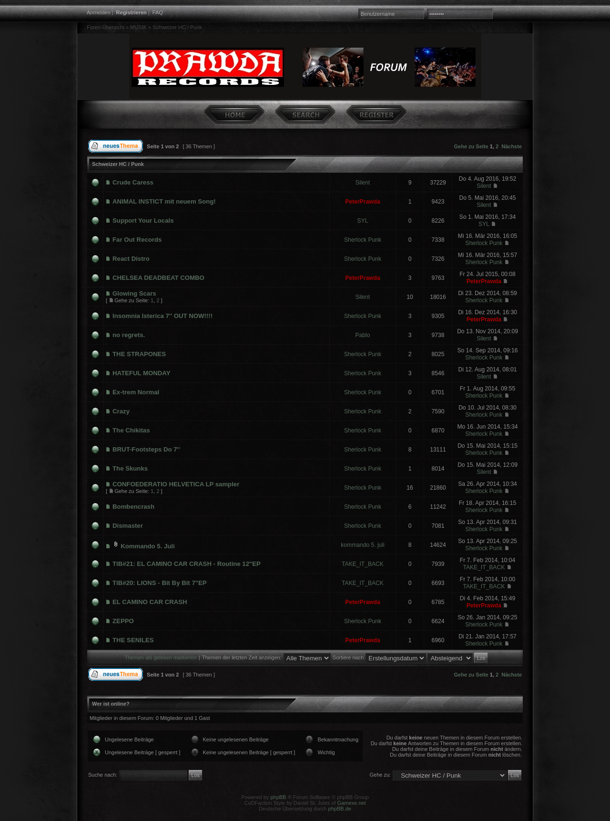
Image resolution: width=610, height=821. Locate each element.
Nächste (511, 146)
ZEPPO (123, 621)
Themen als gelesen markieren (161, 657)
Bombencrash (133, 506)
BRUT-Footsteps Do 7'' (146, 449)
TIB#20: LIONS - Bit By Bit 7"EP (159, 582)
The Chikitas (131, 430)
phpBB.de (339, 808)
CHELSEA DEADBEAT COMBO (158, 277)
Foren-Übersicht (105, 27)
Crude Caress (132, 182)
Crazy (121, 411)
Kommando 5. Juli (148, 546)
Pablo (363, 335)
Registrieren (131, 12)
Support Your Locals (142, 220)
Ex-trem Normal (135, 392)
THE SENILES (132, 640)
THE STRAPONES (139, 354)
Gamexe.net (351, 803)
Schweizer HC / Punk (177, 27)
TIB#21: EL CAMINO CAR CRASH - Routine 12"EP (186, 563)
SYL (362, 220)
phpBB (278, 797)
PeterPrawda (362, 201)
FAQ (157, 12)
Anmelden (99, 12)
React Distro (131, 258)
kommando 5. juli (362, 545)
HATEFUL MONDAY (141, 373)
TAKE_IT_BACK (363, 564)
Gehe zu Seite (471, 146)
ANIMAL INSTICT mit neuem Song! (164, 201)
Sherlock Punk (362, 239)
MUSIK (138, 27)
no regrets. (128, 335)
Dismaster (127, 525)
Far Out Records (137, 239)
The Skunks (130, 468)
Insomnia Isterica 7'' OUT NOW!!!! (162, 315)
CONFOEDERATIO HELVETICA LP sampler (175, 484)
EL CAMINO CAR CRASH (149, 601)
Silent (363, 182)
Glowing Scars (134, 293)
